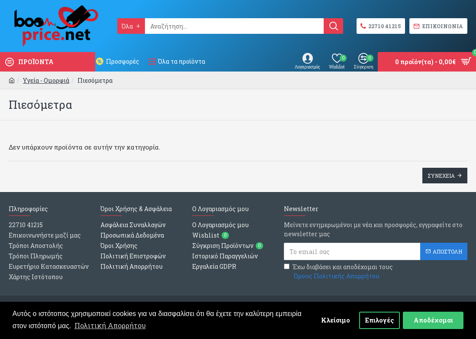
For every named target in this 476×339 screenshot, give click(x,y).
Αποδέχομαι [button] (433, 320)
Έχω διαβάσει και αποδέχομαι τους (338, 271)
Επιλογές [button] (379, 320)
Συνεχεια (441, 175)
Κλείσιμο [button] (335, 320)
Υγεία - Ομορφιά (46, 80)
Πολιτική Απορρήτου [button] (110, 325)
